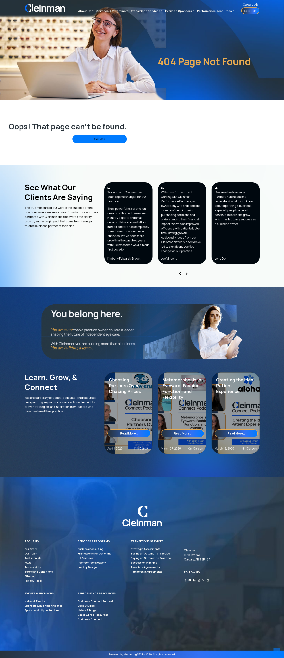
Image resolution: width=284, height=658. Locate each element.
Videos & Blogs (87, 610)
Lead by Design (87, 567)
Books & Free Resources (93, 614)
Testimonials (33, 558)
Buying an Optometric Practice (151, 558)
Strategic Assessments (145, 549)
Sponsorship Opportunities (42, 610)
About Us (84, 11)
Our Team (31, 553)
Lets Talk (250, 11)
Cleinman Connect (90, 619)
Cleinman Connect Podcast (95, 601)
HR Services (85, 558)
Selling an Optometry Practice (150, 553)
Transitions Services (145, 11)
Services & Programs (111, 11)
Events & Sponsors (178, 11)
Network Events (35, 601)
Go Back (99, 139)
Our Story (31, 549)
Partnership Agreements (146, 571)
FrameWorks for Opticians (94, 553)
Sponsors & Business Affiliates (43, 605)
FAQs (28, 562)
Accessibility (33, 567)
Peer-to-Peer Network (92, 562)
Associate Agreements (145, 567)
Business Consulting (90, 549)
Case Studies (86, 605)
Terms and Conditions (39, 571)
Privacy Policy (34, 580)
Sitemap (30, 576)
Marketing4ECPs (134, 654)
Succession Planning (144, 562)
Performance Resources (214, 11)
